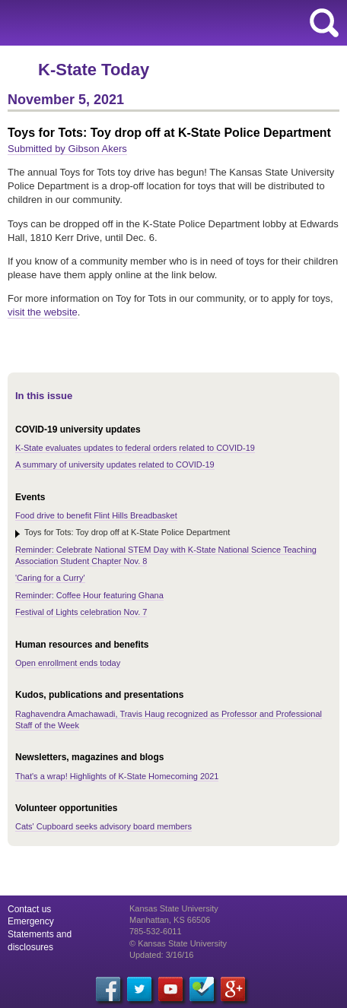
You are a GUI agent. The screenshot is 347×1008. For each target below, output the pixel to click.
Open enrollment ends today (67, 662)
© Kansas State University (178, 943)
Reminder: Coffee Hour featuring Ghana (89, 595)
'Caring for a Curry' (50, 577)
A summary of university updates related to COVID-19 (115, 464)
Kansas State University (139, 23)
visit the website (43, 312)
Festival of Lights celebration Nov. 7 (81, 612)
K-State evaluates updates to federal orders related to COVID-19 (135, 447)
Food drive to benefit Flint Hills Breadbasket (96, 515)
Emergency (31, 921)
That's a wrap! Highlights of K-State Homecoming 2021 (116, 776)
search (324, 23)
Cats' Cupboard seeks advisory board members (103, 826)
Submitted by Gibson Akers (67, 148)
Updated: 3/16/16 (161, 954)
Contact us (29, 909)
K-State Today (93, 69)
